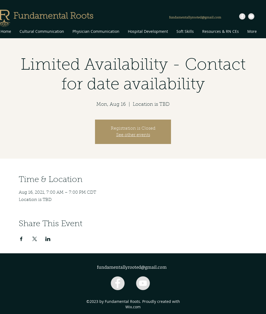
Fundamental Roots (53, 16)
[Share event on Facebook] (21, 239)
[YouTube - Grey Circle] (251, 16)
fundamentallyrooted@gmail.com (195, 17)
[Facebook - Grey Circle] (242, 16)
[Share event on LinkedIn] (47, 239)
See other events (133, 135)
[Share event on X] (34, 239)
